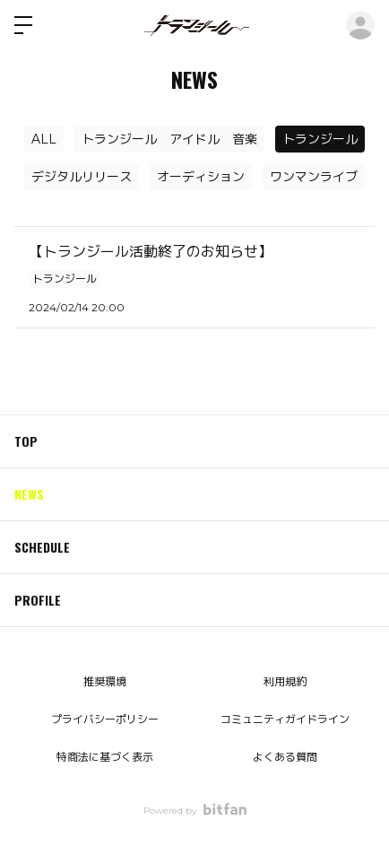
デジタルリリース (81, 177)
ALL (43, 139)
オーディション (201, 177)
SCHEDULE (42, 546)
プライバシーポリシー (105, 719)
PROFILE (37, 599)
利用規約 (285, 681)
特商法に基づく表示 (104, 756)
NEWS (29, 493)
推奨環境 (104, 681)
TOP (26, 441)
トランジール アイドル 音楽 (169, 139)
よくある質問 (285, 756)
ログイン (360, 25)
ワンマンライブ (314, 177)
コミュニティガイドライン (285, 719)
